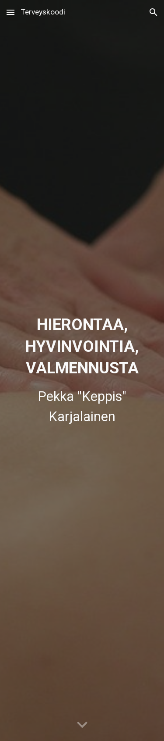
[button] (10, 12)
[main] (82, 370)
